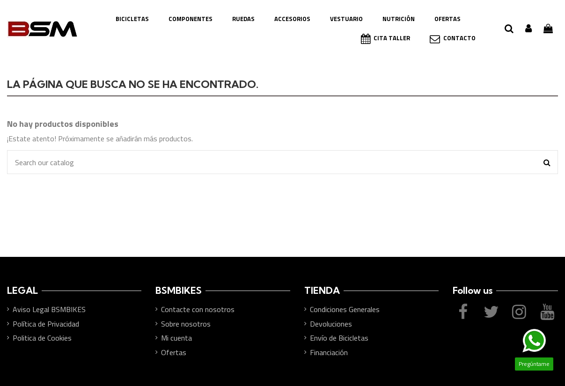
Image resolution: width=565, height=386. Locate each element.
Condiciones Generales (345, 309)
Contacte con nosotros (198, 309)
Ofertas (173, 352)
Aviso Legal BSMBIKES (49, 309)
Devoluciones (331, 323)
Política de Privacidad (46, 323)
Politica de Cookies (42, 337)
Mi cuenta (176, 337)
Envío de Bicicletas (339, 337)
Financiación (329, 352)
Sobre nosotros (186, 323)
